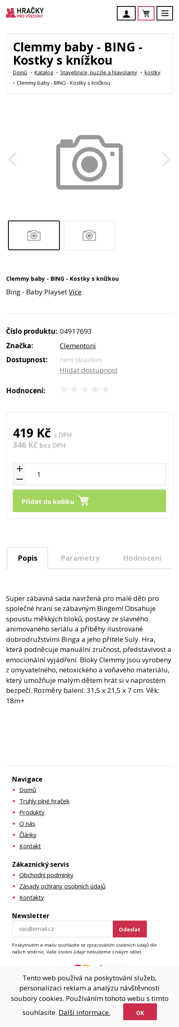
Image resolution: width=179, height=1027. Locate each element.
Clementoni (78, 345)
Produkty (32, 812)
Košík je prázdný (154, 14)
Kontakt (30, 846)
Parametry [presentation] (80, 558)
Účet (128, 14)
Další (166, 159)
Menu (169, 17)
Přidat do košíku (48, 501)
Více (75, 291)
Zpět (13, 159)
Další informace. (84, 1012)
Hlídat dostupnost (88, 370)
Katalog (44, 72)
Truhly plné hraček (44, 801)
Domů (20, 72)
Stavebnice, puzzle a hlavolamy (98, 72)
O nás (27, 823)
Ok (140, 1013)
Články (28, 835)
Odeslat (129, 929)
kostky (152, 72)
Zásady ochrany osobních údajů (62, 886)
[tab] (27, 558)
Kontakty (31, 897)
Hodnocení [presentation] (142, 558)
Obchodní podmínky (46, 875)
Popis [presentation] (27, 558)
